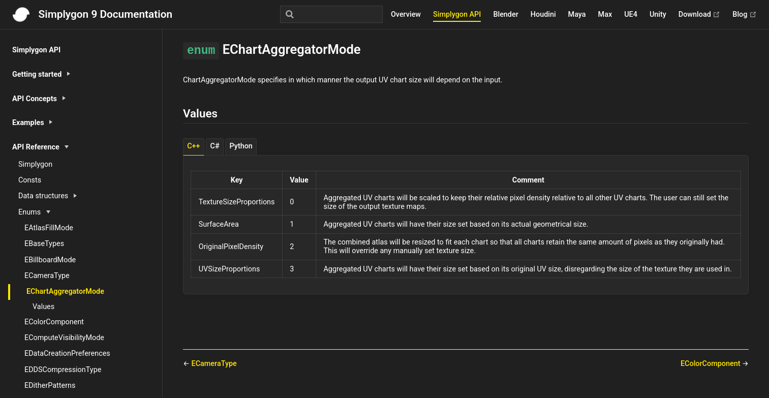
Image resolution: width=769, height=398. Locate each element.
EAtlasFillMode (48, 228)
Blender (505, 14)
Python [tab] (241, 146)
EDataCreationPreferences (67, 353)
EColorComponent (54, 322)
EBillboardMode (50, 260)
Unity (658, 14)
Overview (406, 14)
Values (43, 306)
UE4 (630, 14)
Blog (744, 14)
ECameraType (47, 275)
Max (605, 14)
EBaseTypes (44, 243)
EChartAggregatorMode (65, 291)
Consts (29, 180)
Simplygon (35, 164)
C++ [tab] (193, 146)
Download (700, 14)
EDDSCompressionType (62, 369)
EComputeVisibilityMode (64, 337)
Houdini (543, 14)
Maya (577, 14)
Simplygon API (457, 14)
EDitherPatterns (49, 385)
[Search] (331, 14)
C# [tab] (215, 146)
